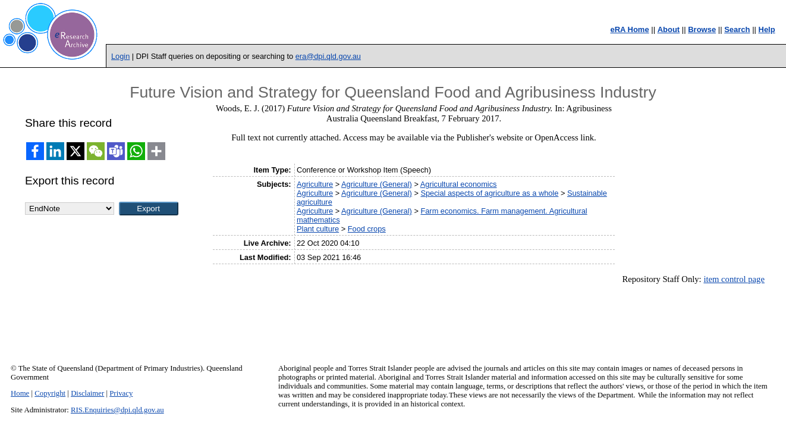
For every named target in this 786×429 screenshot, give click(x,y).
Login (120, 56)
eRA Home (629, 29)
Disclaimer (87, 393)
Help (767, 29)
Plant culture (318, 228)
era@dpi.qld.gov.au (328, 56)
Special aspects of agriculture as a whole (489, 193)
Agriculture (315, 184)
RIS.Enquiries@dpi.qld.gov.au (117, 410)
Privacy (121, 393)
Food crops (367, 228)
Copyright (49, 393)
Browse (702, 29)
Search (737, 29)
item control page (734, 279)
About (669, 29)
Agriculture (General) (376, 184)
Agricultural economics (458, 184)
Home (20, 393)
